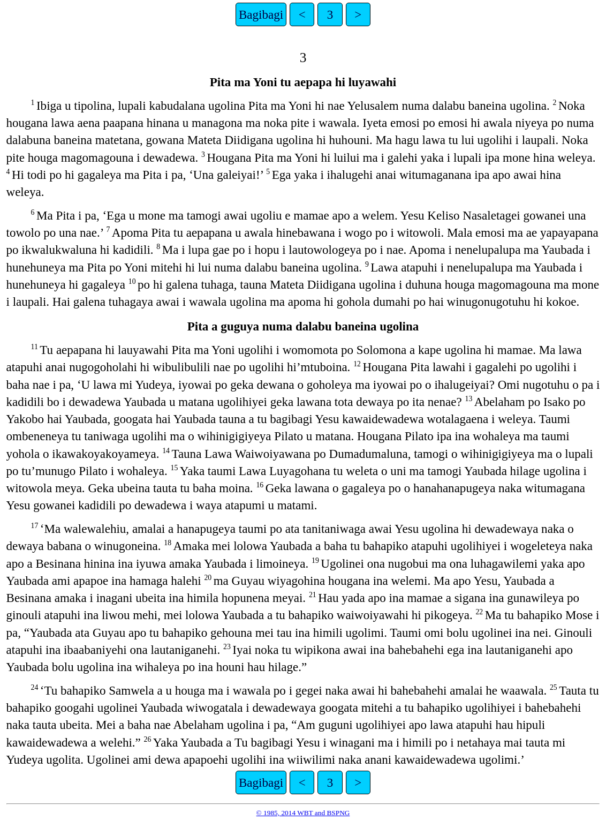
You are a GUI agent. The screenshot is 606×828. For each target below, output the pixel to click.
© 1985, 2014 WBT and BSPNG (303, 813)
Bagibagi (261, 14)
